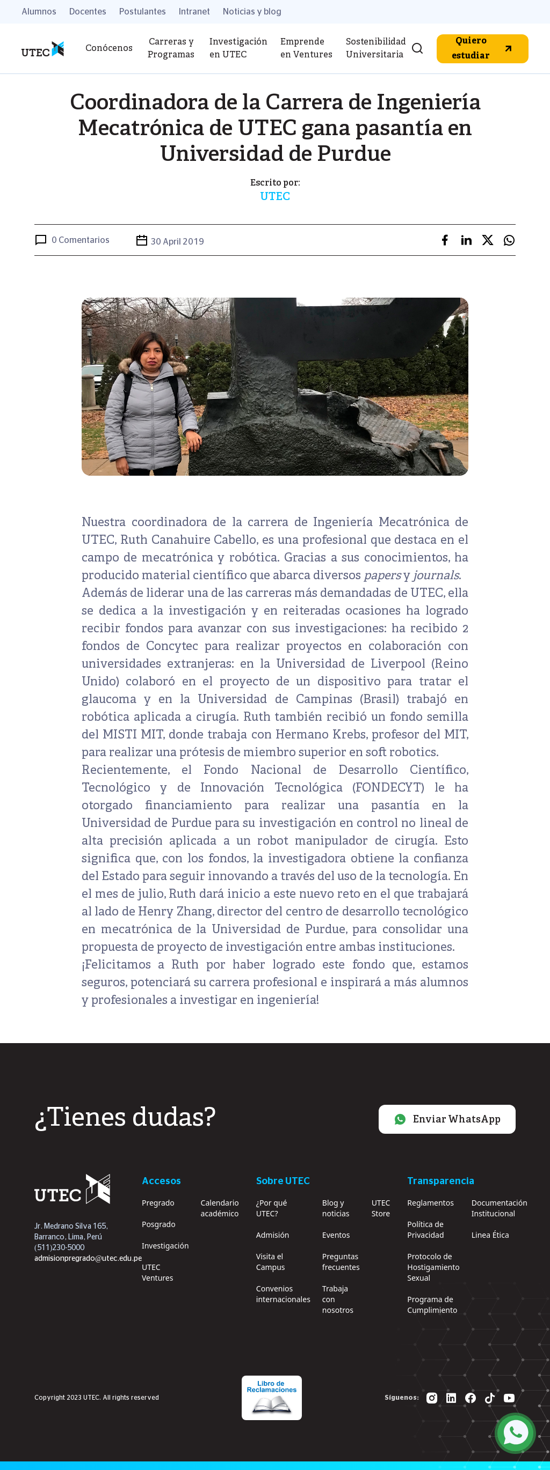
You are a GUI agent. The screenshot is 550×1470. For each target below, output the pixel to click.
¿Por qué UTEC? (271, 1208)
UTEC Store (381, 1208)
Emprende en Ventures (306, 49)
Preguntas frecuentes (341, 1261)
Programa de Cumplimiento (432, 1304)
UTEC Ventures (157, 1272)
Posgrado (159, 1224)
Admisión (273, 1235)
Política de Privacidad (425, 1229)
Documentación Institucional (499, 1208)
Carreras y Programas (171, 49)
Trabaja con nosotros (337, 1299)
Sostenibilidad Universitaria (376, 49)
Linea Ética (490, 1235)
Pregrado (158, 1203)
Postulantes (142, 12)
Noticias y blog (252, 12)
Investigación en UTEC (238, 49)
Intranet (194, 12)
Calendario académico (220, 1208)
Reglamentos (430, 1203)
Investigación (165, 1245)
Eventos (336, 1235)
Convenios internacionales (283, 1293)
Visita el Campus (270, 1261)
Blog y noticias (336, 1208)
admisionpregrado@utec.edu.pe (88, 1258)
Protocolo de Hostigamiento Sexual (433, 1267)
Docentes (87, 12)
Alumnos (38, 12)
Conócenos (109, 48)
